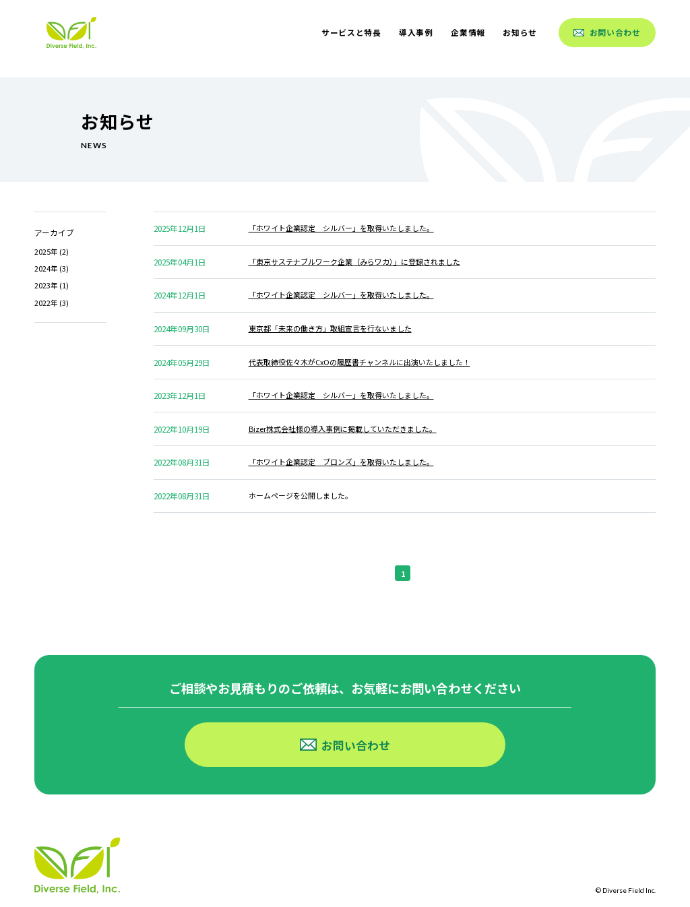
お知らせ (520, 32)
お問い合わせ (607, 32)
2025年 (46, 251)
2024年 (46, 268)
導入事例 (416, 32)
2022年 (46, 302)
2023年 (46, 285)
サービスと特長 (351, 32)
